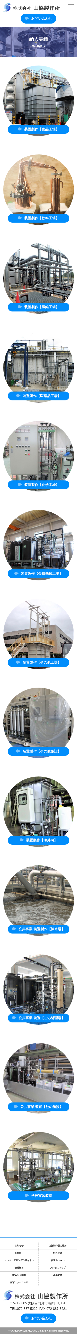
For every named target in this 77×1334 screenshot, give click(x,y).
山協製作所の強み (58, 1245)
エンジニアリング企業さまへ (19, 1260)
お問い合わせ (41, 18)
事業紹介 (19, 1253)
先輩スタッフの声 (19, 1282)
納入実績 (57, 1253)
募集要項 (57, 1275)
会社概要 (19, 1267)
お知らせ (19, 1245)
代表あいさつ (57, 1260)
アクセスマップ (58, 1267)
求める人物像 (19, 1275)
